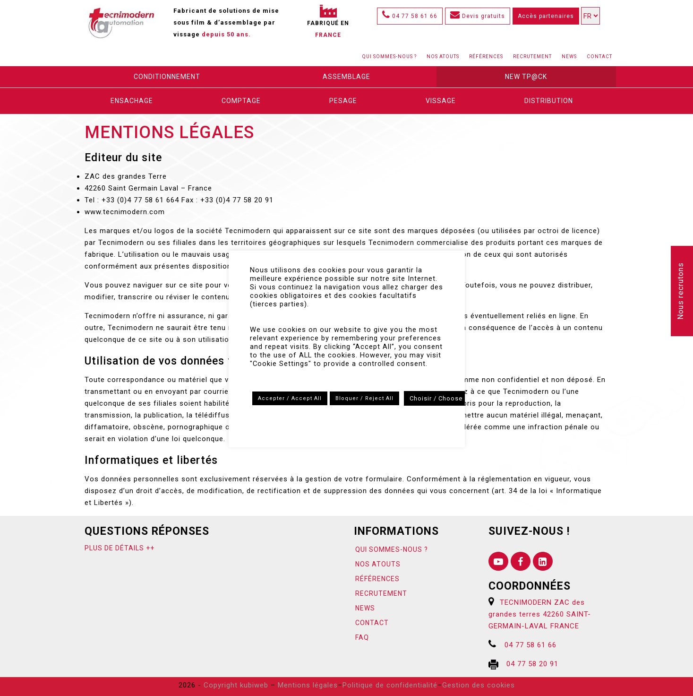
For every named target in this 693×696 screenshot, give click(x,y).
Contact (599, 56)
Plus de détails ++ (119, 548)
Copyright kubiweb (236, 685)
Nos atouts (443, 56)
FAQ (362, 637)
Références (486, 56)
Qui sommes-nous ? (389, 56)
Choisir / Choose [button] (436, 398)
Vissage (441, 100)
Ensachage (132, 100)
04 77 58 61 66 (409, 16)
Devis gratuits (477, 16)
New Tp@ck (526, 76)
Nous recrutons (680, 291)
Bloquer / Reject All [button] (364, 398)
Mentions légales (308, 685)
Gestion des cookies (478, 685)
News (569, 56)
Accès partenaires (546, 16)
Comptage (241, 100)
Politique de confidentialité (389, 685)
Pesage (343, 100)
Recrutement (532, 56)
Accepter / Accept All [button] (290, 398)
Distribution (548, 100)
